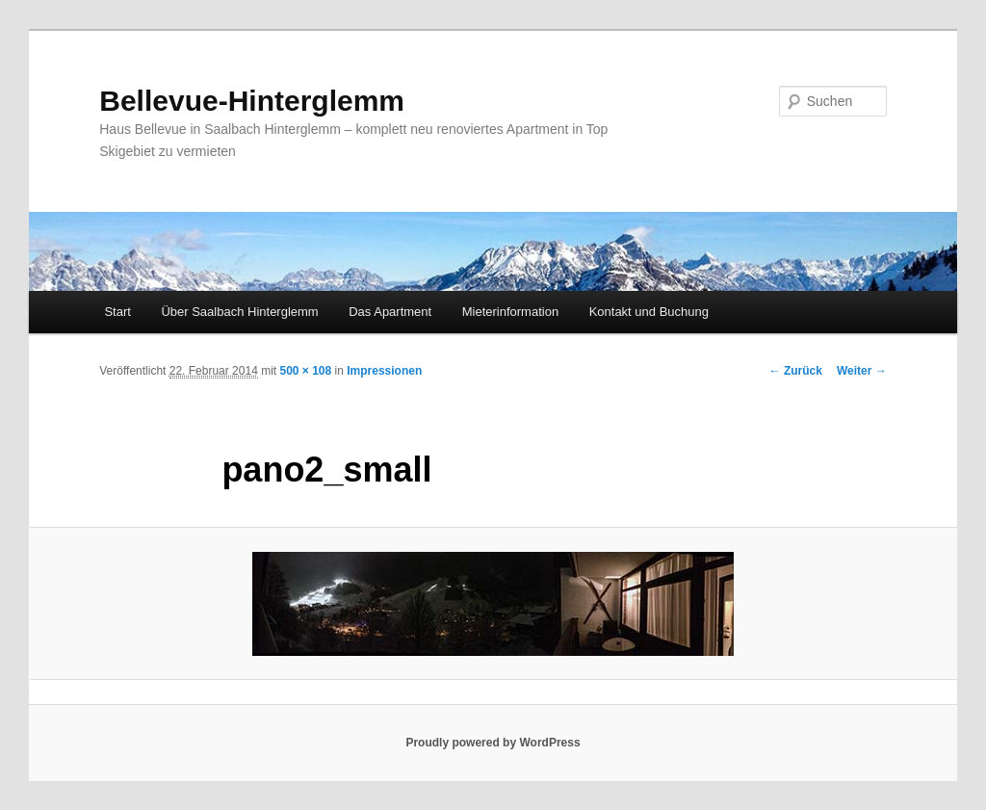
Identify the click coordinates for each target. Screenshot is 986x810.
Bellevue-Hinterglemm (251, 101)
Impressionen (384, 371)
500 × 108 (305, 371)
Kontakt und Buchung (649, 311)
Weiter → (862, 371)
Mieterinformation (510, 311)
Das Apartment (390, 311)
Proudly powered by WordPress (492, 742)
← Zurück (795, 371)
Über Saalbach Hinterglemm (239, 311)
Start (117, 311)
